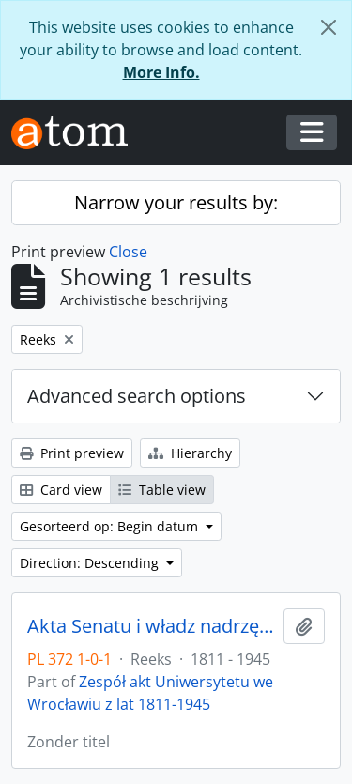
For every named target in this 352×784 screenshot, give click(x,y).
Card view (61, 490)
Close (128, 251)
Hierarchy (190, 453)
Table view (162, 490)
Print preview (72, 453)
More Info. (161, 72)
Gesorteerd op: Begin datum (111, 526)
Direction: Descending (91, 563)
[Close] (328, 27)
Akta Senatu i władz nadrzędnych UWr (151, 626)
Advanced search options (136, 395)
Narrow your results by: (176, 202)
